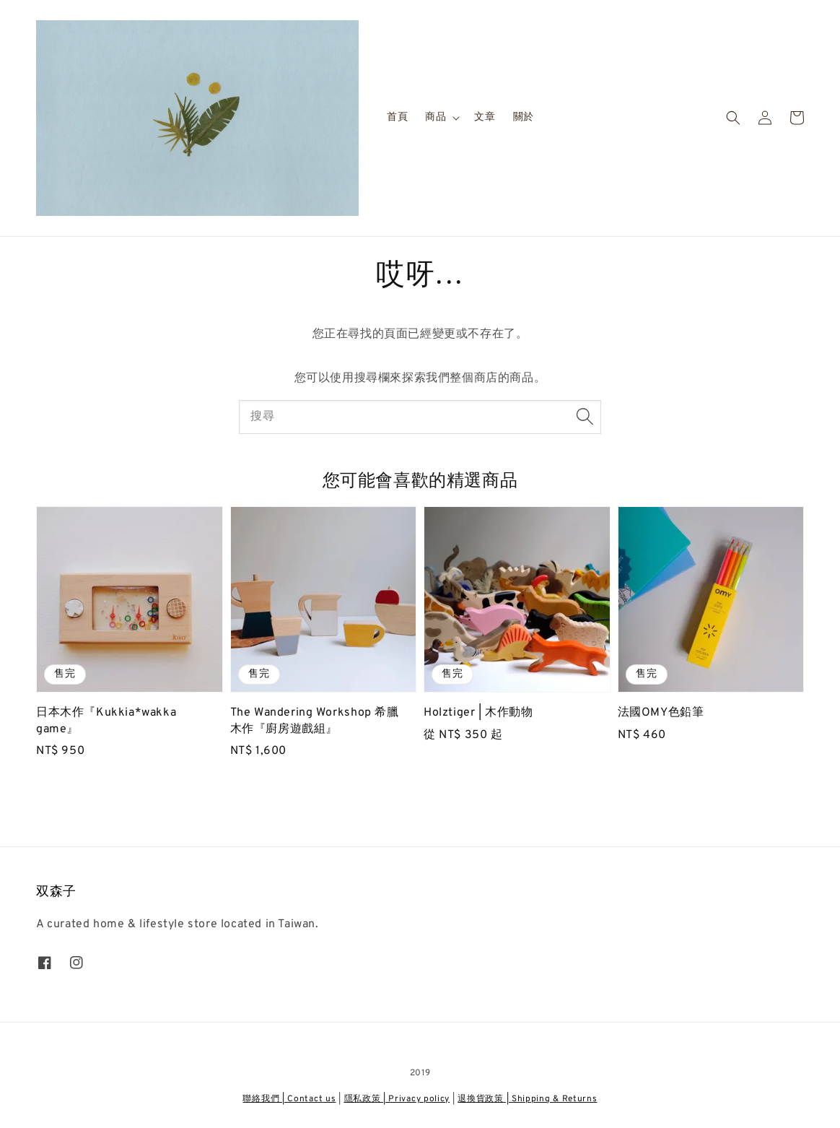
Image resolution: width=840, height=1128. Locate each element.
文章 (484, 117)
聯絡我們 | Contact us (289, 1099)
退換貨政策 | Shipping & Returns (527, 1099)
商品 (435, 117)
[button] (733, 118)
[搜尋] (584, 417)
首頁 (397, 117)
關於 (523, 117)
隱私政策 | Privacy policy (397, 1099)
